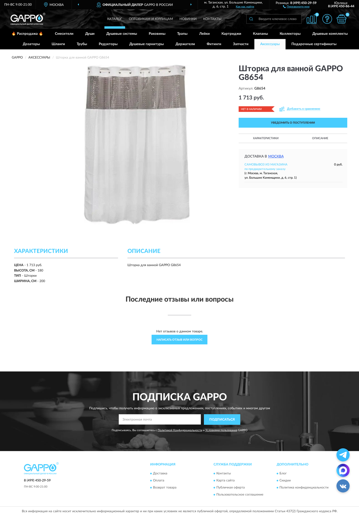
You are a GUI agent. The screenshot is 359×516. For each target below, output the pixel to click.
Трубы (82, 44)
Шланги (58, 44)
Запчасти (240, 44)
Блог (283, 473)
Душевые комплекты (330, 33)
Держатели (185, 44)
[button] (296, 6)
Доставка (160, 473)
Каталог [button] (114, 19)
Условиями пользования (221, 430)
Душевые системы (121, 33)
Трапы (182, 33)
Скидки (285, 480)
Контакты (212, 19)
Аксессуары (270, 44)
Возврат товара (164, 487)
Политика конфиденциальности (303, 487)
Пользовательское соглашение (239, 494)
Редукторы (108, 44)
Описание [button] (320, 138)
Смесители (64, 33)
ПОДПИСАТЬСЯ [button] (222, 419)
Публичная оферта (230, 487)
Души (90, 33)
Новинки (188, 19)
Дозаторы (31, 44)
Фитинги (214, 44)
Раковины (157, 33)
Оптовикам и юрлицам (151, 19)
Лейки (204, 33)
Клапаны (260, 33)
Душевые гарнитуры (146, 44)
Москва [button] (276, 156)
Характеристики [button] (266, 138)
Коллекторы (290, 33)
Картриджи (231, 33)
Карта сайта (225, 480)
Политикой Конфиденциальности (180, 430)
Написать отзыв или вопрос (179, 339)
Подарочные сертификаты (313, 44)
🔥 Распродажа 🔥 (27, 33)
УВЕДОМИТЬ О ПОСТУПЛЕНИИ (293, 122)
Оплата (158, 480)
